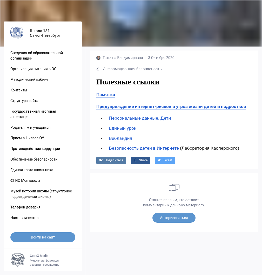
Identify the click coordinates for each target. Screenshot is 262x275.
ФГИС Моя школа (25, 180)
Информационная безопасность (129, 69)
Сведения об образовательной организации (36, 55)
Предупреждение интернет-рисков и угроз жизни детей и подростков (171, 106)
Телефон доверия (25, 207)
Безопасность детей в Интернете (144, 148)
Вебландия (120, 138)
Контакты (18, 90)
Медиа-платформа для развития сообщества (42, 260)
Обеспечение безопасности (33, 159)
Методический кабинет (30, 79)
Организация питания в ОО (33, 69)
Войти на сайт (43, 237)
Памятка (105, 94)
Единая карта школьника (31, 170)
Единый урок (123, 128)
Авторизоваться (174, 218)
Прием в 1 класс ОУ (27, 138)
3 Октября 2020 (161, 58)
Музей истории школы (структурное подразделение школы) (41, 194)
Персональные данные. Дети (140, 118)
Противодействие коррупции (35, 149)
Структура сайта (24, 101)
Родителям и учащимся (30, 127)
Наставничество (24, 218)
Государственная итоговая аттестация (33, 114)
